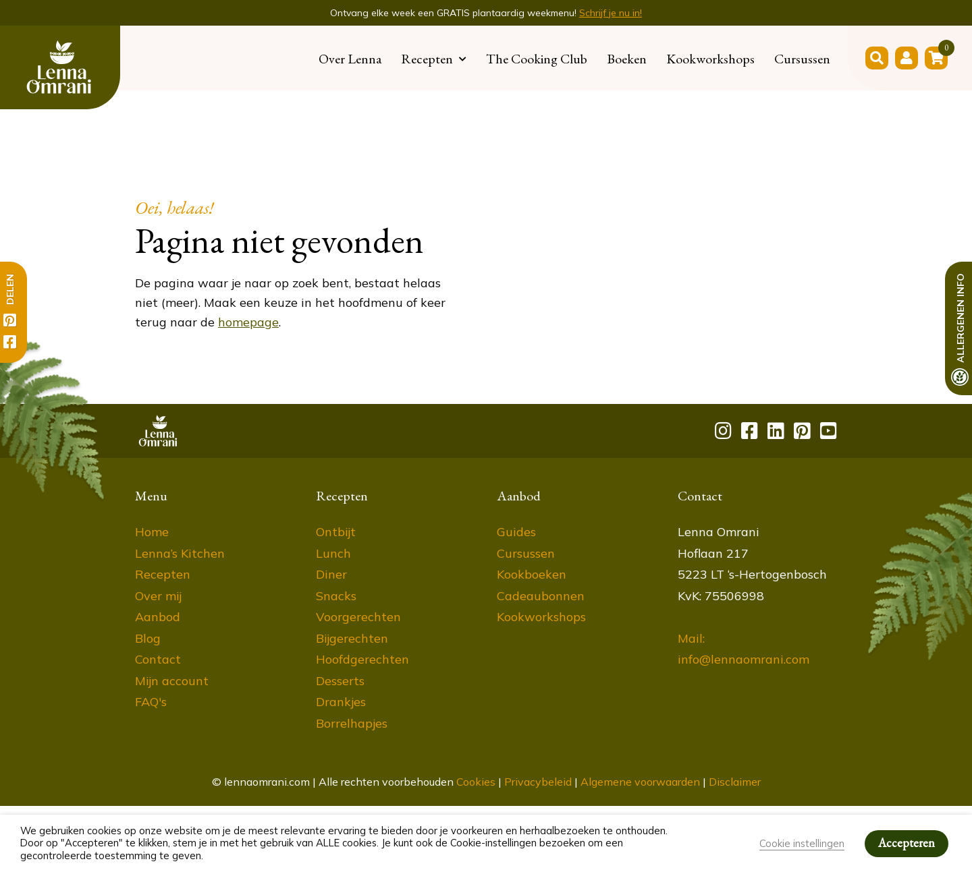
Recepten (427, 58)
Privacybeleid (538, 781)
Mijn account (172, 681)
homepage (248, 322)
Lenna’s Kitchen (180, 553)
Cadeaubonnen (541, 596)
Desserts (340, 681)
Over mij (158, 596)
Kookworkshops (710, 58)
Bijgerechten (352, 638)
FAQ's (151, 701)
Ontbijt (336, 532)
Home (152, 532)
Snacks (336, 596)
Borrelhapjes (351, 723)
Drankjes (341, 701)
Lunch (333, 553)
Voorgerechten (358, 616)
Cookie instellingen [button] (801, 843)
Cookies (475, 781)
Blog (148, 638)
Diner (331, 574)
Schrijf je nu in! (610, 13)
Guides (516, 532)
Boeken (627, 58)
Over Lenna (350, 58)
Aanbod (157, 616)
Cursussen (802, 58)
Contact (158, 659)
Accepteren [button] (906, 842)
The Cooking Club (536, 58)
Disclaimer (735, 781)
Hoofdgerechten (362, 659)
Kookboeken (531, 574)
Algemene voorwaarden (640, 781)
